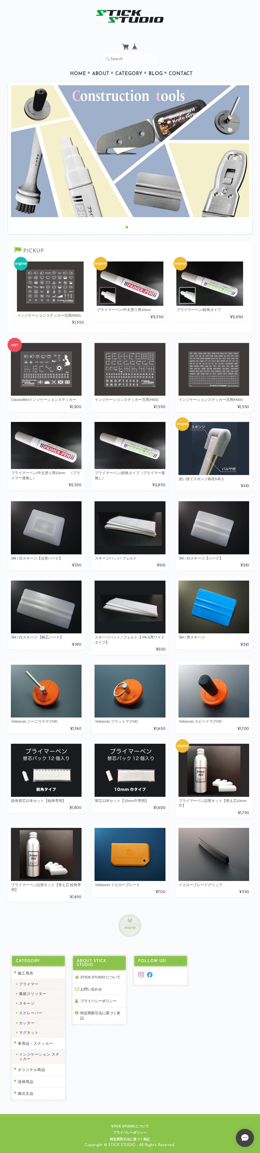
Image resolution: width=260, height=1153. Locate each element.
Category (129, 74)
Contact (181, 74)
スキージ (27, 1003)
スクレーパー (31, 1013)
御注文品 (26, 1093)
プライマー (29, 984)
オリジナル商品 (31, 1070)
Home (78, 74)
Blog (156, 74)
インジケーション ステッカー (39, 1056)
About (100, 74)
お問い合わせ (91, 989)
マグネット (29, 1032)
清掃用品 (26, 1082)
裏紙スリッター (33, 994)
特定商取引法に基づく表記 (100, 1015)
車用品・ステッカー (35, 1043)
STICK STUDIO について (100, 977)
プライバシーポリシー (98, 1001)
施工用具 (26, 973)
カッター (27, 1023)
